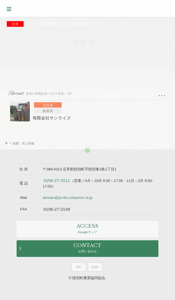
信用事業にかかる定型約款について (55, 24)
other (30, 24)
